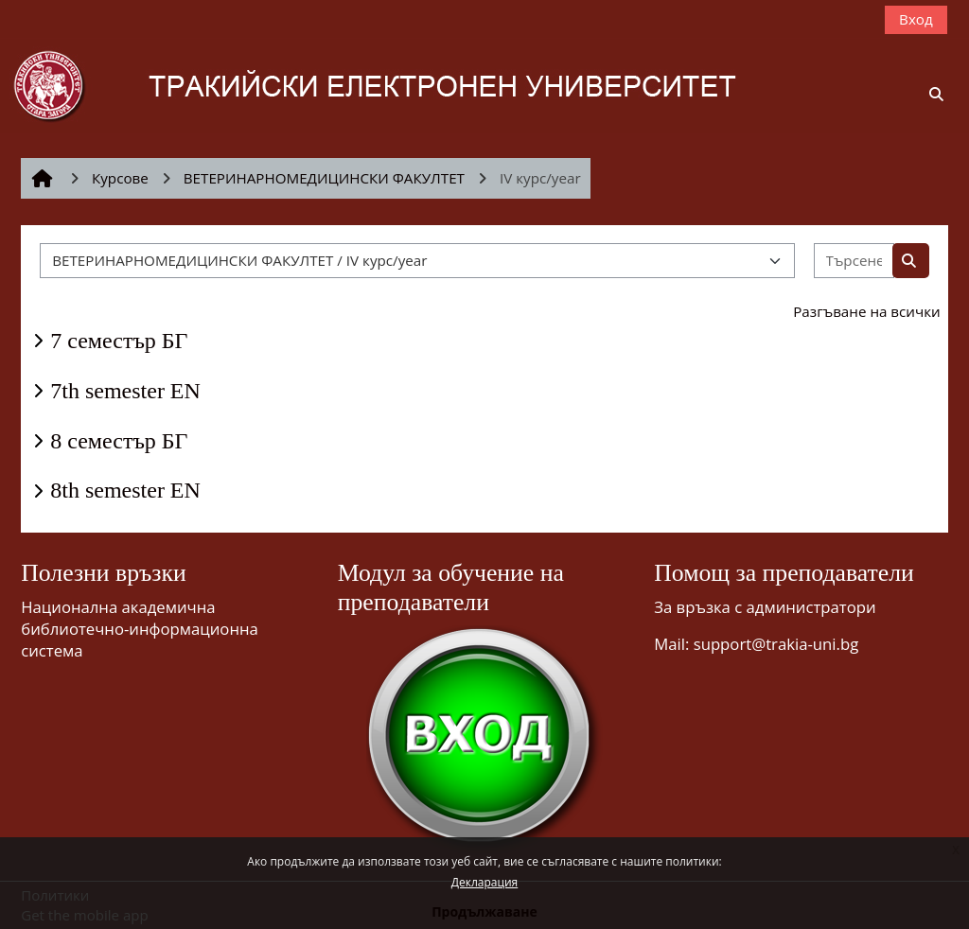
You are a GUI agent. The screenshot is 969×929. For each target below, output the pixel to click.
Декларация (484, 882)
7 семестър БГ (118, 340)
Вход (916, 18)
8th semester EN (125, 490)
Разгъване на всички (867, 311)
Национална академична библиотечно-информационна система (139, 628)
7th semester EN (125, 390)
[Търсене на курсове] (854, 260)
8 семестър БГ (118, 441)
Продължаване (484, 911)
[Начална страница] (402, 84)
